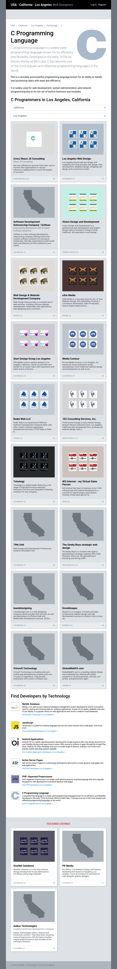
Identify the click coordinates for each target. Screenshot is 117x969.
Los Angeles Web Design (76, 158)
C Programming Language (35, 793)
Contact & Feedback (46, 965)
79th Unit (18, 544)
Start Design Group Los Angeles (31, 358)
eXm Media (68, 295)
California (26, 5)
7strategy (19, 481)
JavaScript (27, 722)
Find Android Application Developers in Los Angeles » (43, 752)
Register (102, 4)
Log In (94, 4)
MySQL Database (31, 704)
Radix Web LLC (22, 418)
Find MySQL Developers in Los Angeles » (38, 715)
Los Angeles (54, 5)
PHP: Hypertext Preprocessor (37, 776)
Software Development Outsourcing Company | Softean (31, 223)
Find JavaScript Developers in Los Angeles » (40, 731)
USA (14, 5)
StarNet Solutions (23, 865)
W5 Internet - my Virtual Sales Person (79, 483)
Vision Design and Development (80, 221)
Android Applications (33, 739)
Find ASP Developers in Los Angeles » (37, 768)
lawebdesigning (22, 608)
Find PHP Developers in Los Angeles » (37, 785)
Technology (51, 25)
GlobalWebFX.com (73, 668)
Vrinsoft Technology (25, 668)
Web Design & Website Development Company (26, 297)
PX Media (67, 865)
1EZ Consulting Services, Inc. (79, 418)
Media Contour (71, 358)
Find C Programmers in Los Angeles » (37, 804)
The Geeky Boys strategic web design (79, 546)
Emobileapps (69, 608)
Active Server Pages (32, 760)
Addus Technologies (25, 925)
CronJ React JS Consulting (29, 158)
